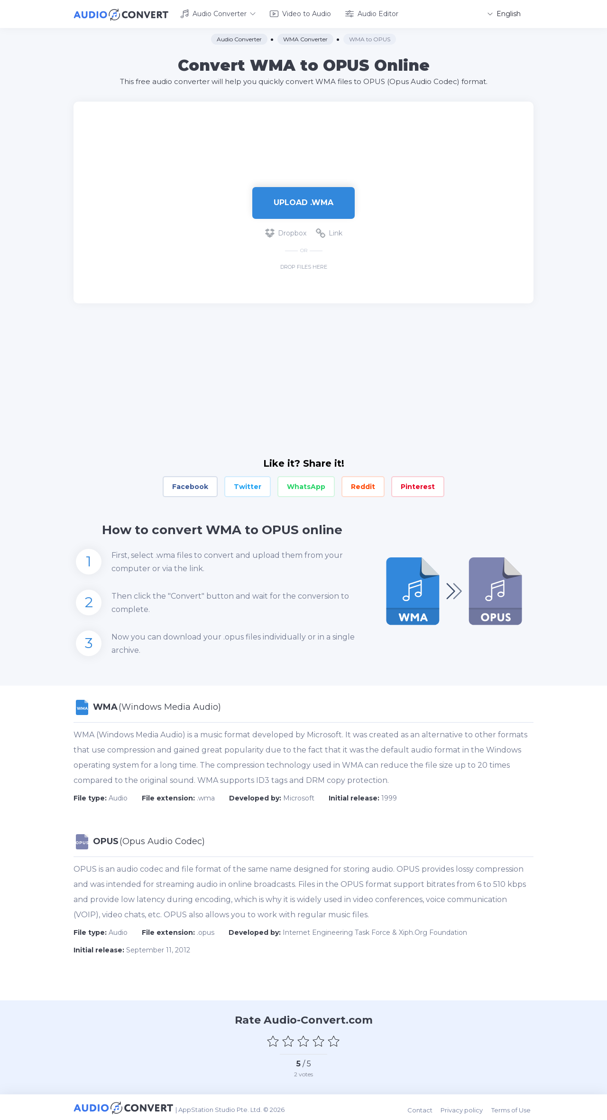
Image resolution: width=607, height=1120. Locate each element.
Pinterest (418, 485)
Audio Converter (218, 13)
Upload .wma (303, 201)
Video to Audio (300, 13)
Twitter (247, 485)
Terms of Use (513, 1107)
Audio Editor (371, 13)
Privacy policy (466, 1107)
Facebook (190, 485)
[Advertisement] (303, 131)
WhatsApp (306, 485)
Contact (425, 1107)
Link (329, 231)
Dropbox (285, 231)
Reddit (363, 485)
